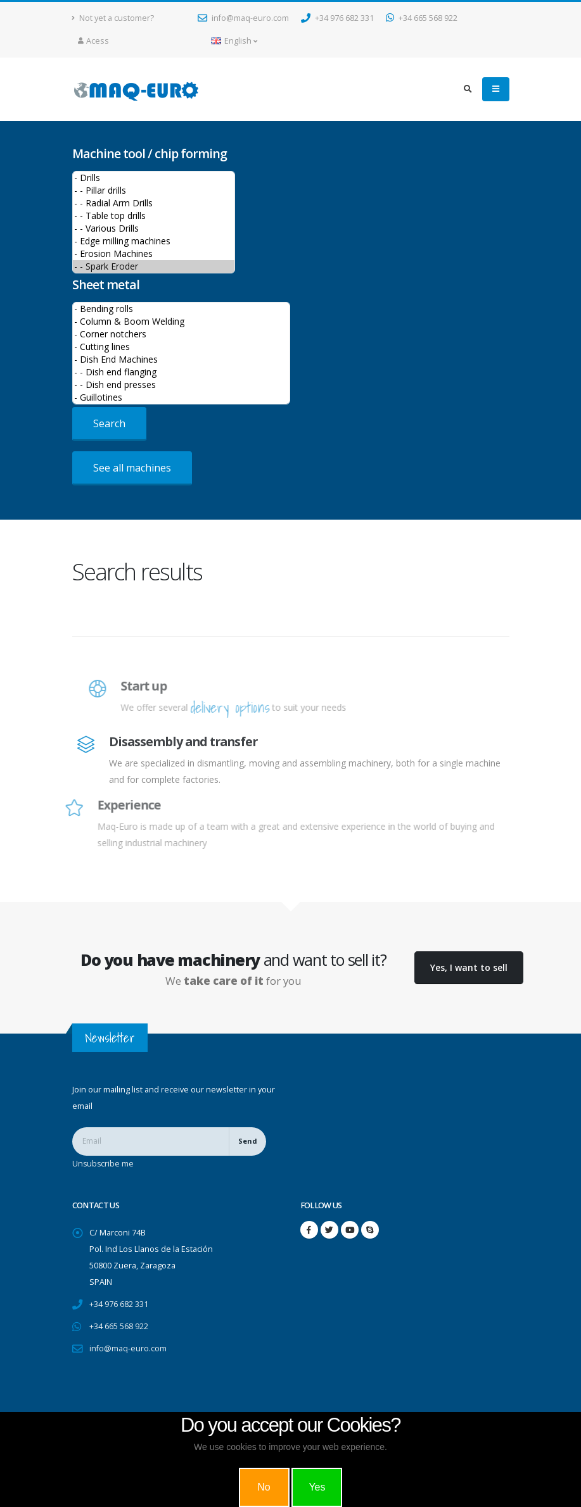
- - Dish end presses (181, 384)
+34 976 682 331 (337, 18)
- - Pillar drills (153, 190)
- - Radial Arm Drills (153, 203)
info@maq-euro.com (243, 18)
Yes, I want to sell (469, 967)
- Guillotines (181, 397)
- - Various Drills (153, 228)
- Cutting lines (181, 347)
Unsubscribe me (103, 1163)
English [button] (234, 40)
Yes (317, 1487)
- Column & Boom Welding (181, 321)
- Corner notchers (181, 334)
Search (109, 423)
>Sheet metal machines (181, 353)
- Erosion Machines (153, 253)
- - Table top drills (153, 215)
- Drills (153, 178)
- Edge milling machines (153, 241)
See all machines (132, 468)
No (263, 1487)
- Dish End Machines (181, 359)
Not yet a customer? (113, 18)
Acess (93, 40)
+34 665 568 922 (421, 18)
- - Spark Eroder (153, 266)
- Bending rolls (181, 309)
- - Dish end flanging (181, 372)
